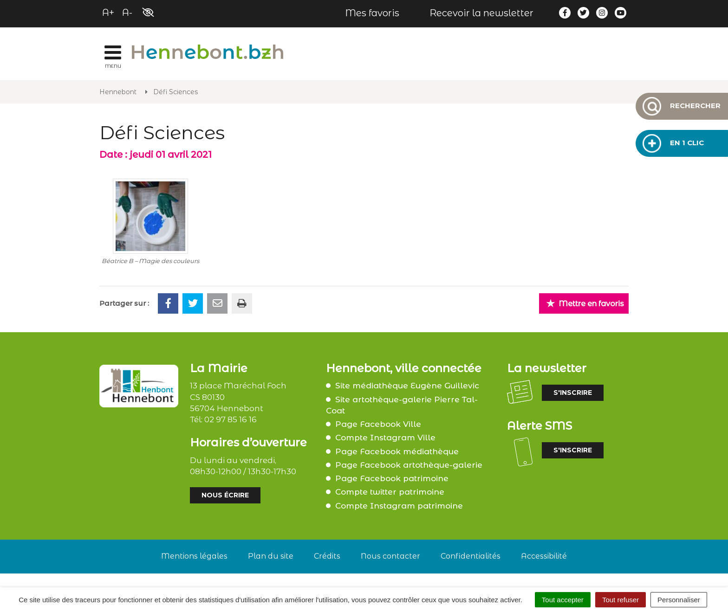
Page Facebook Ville (378, 424)
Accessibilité (544, 556)
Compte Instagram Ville (385, 437)
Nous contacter (390, 556)
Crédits (327, 556)
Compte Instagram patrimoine (399, 505)
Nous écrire (225, 495)
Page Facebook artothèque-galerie (408, 465)
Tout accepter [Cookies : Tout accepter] (563, 600)
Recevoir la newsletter (481, 13)
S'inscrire (572, 392)
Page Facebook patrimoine (391, 478)
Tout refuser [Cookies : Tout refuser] (620, 600)
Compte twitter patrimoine (389, 491)
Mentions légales (194, 556)
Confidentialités (470, 556)
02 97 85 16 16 (230, 419)
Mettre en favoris (585, 303)
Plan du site (270, 556)
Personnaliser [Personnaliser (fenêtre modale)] (678, 600)
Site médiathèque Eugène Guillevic (407, 385)
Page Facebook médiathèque (397, 451)
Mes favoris (372, 13)
